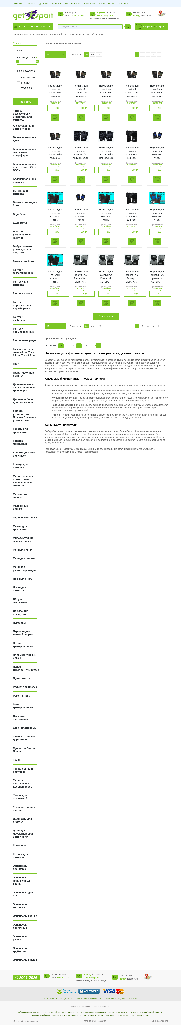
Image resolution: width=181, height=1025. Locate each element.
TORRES (26, 88)
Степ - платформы (24, 727)
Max (99, 15)
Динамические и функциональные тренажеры (24, 387)
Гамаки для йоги (23, 261)
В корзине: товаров (153, 27)
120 (99, 54)
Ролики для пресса (25, 687)
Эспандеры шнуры (25, 960)
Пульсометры (22, 678)
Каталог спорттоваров (32, 26)
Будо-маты (20, 222)
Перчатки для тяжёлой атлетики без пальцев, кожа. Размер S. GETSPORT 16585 (106, 158)
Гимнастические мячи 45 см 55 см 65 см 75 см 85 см (24, 352)
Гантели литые (22, 293)
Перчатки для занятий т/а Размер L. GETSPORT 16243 (132, 278)
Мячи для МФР (22, 549)
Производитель (26, 70)
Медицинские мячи (25, 517)
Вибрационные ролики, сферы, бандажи (23, 249)
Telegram (107, 15)
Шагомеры (20, 845)
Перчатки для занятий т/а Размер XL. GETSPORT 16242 (106, 278)
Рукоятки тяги (22, 695)
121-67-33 (106, 12)
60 (92, 54)
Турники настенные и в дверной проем (22, 783)
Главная (17, 34)
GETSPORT (28, 77)
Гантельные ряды (24, 340)
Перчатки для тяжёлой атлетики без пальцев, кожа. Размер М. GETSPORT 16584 (80, 158)
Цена (20, 50)
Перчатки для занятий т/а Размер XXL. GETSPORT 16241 (81, 278)
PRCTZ (25, 83)
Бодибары (19, 214)
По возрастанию (53, 55)
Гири (16, 364)
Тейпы (17, 760)
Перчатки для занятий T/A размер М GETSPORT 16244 (157, 278)
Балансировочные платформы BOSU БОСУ (24, 167)
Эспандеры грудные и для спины (22, 880)
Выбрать (25, 101)
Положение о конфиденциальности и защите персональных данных (119, 1015)
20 (86, 54)
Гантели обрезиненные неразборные (22, 305)
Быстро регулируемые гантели (22, 234)
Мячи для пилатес (24, 558)
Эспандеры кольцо (25, 916)
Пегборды (19, 622)
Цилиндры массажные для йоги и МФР (23, 833)
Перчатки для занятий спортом (87, 34)
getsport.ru (142, 15)
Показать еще (106, 316)
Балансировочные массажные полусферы (24, 152)
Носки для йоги (23, 578)
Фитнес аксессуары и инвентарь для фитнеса (47, 34)
